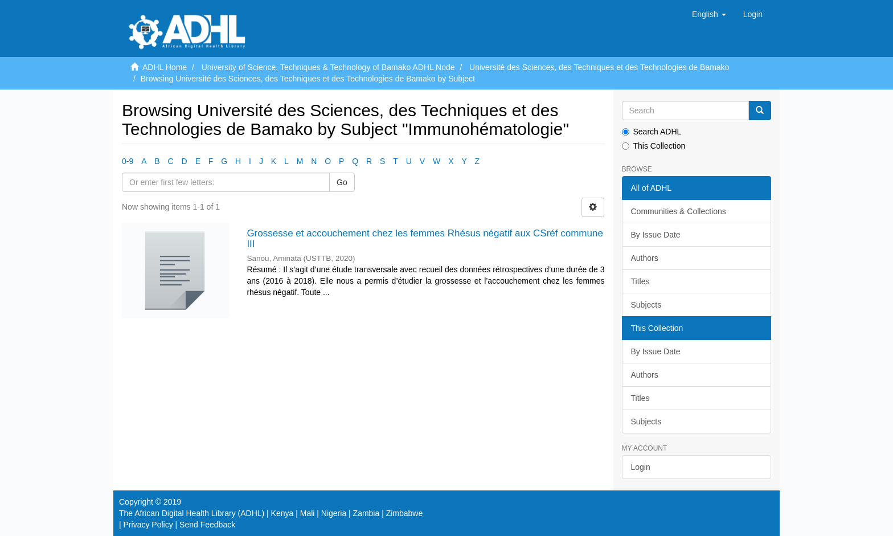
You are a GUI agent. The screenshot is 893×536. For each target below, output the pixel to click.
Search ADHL (652, 131)
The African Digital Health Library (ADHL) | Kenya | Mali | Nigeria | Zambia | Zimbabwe (271, 513)
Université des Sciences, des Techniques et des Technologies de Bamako (599, 67)
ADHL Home (164, 67)
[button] (709, 14)
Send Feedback (207, 524)
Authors (644, 258)
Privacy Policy (148, 524)
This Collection (654, 145)
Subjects (646, 304)
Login (640, 467)
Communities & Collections (678, 211)
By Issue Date (656, 234)
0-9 (127, 161)
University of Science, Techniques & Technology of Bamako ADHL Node (328, 67)
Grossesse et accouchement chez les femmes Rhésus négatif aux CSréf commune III (425, 238)
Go (342, 182)
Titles (640, 281)
